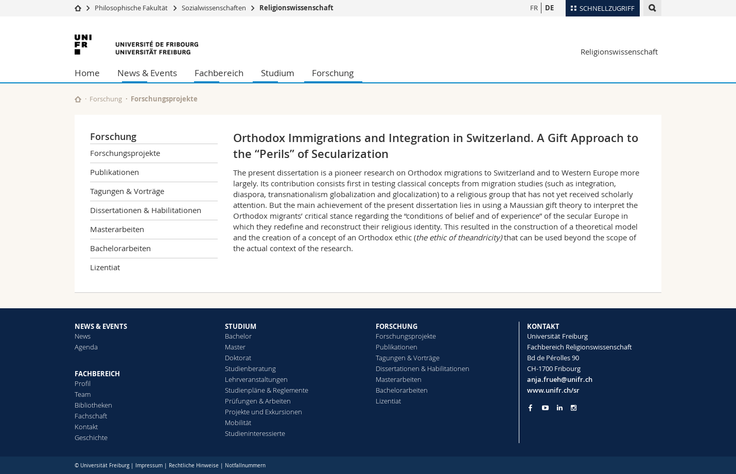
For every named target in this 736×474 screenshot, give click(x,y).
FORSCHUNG (396, 326)
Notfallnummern (245, 465)
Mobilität (238, 422)
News (83, 336)
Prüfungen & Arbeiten (258, 401)
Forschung (333, 73)
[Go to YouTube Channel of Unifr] (545, 408)
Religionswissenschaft (296, 7)
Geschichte (91, 437)
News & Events (147, 73)
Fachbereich (219, 73)
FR (534, 7)
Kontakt (86, 426)
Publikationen (114, 172)
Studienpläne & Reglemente (266, 390)
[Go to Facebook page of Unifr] (530, 407)
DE (549, 7)
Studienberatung (250, 368)
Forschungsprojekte (164, 98)
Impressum (149, 465)
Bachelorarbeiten (120, 248)
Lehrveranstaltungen (256, 379)
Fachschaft (91, 415)
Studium (277, 73)
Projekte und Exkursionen (263, 411)
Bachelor (238, 336)
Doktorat (238, 357)
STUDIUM (240, 326)
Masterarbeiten (117, 229)
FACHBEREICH (97, 373)
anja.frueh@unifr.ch (559, 379)
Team (83, 394)
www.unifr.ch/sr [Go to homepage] (553, 390)
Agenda (86, 347)
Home (87, 73)
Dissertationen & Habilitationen (145, 210)
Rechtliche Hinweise (194, 465)
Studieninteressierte (255, 433)
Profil (83, 383)
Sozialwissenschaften (214, 7)
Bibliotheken (93, 405)
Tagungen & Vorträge (127, 191)
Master (235, 347)
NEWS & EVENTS (101, 326)
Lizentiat (105, 267)
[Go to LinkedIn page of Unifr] (560, 408)
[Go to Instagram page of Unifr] (573, 408)
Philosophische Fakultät (131, 7)
